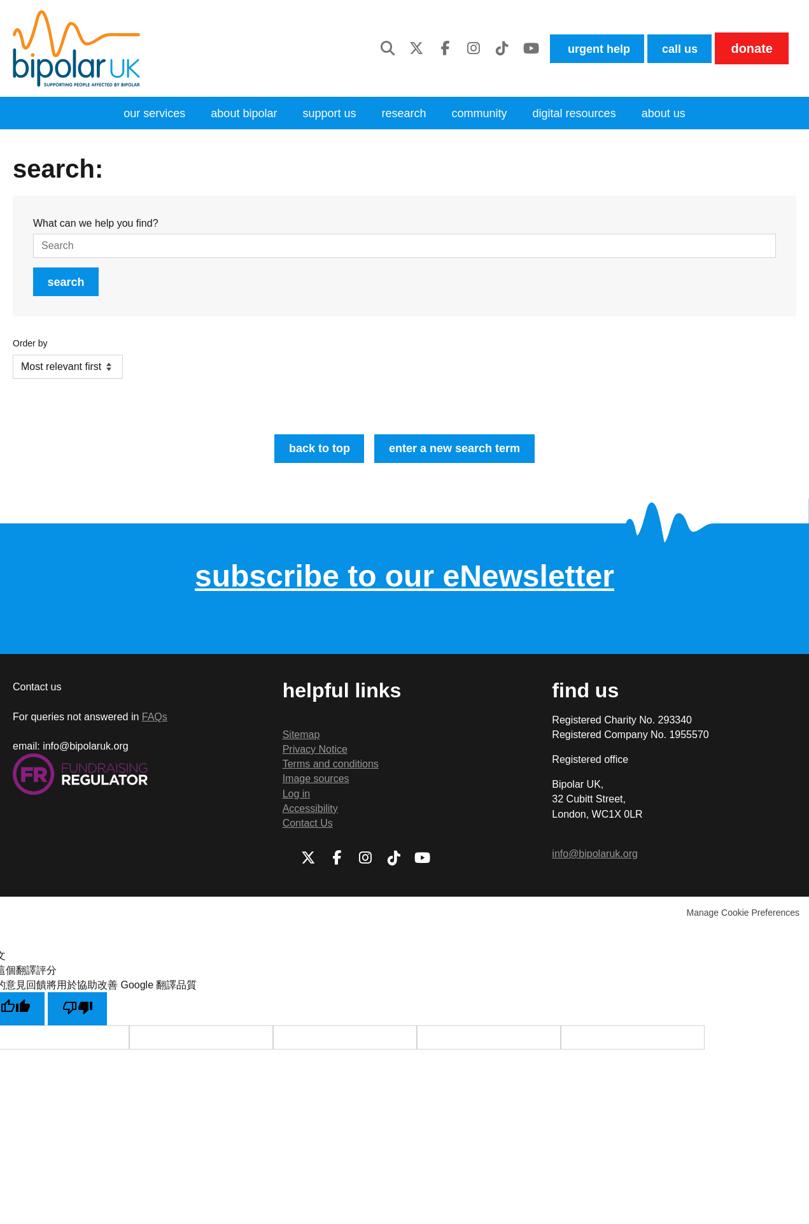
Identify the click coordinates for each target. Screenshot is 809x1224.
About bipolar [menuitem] (232, 114)
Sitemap (301, 742)
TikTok (483, 48)
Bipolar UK (76, 48)
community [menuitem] (485, 114)
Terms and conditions (331, 772)
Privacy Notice (315, 757)
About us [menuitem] (683, 114)
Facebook (426, 48)
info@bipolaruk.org (595, 862)
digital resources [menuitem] (587, 114)
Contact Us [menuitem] (308, 831)
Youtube (512, 48)
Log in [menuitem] (297, 801)
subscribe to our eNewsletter (404, 584)
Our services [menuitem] (135, 114)
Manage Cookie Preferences (743, 921)
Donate (751, 48)
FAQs (154, 725)
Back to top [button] (311, 455)
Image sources (316, 786)
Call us (675, 48)
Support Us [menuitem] (323, 114)
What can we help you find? (95, 225)
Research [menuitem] (403, 114)
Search (69, 285)
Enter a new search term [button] (459, 455)
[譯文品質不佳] (82, 1017)
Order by (30, 348)
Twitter (398, 48)
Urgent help (583, 48)
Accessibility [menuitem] (310, 816)
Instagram (455, 48)
